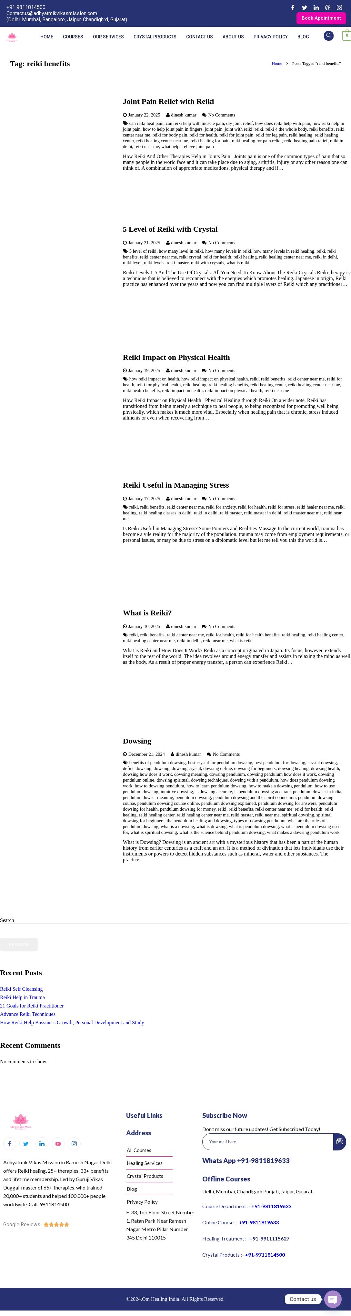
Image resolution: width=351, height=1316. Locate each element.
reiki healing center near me (162, 141)
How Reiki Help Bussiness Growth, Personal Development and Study (72, 1023)
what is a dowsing (177, 827)
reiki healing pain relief (306, 141)
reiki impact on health (182, 391)
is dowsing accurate (213, 792)
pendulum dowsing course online (168, 804)
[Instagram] (339, 7)
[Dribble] (328, 7)
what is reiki (237, 263)
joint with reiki (239, 129)
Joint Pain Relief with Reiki (168, 102)
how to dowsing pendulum (159, 786)
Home (46, 37)
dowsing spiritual (172, 781)
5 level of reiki (142, 251)
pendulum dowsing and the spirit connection (254, 798)
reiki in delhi (325, 257)
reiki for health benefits (258, 635)
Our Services (108, 37)
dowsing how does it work (147, 775)
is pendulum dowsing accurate (262, 792)
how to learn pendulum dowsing (216, 786)
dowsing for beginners (255, 769)
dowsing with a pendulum (254, 781)
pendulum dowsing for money (188, 810)
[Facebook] (293, 7)
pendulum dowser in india (317, 792)
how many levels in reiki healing (284, 251)
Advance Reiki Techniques (27, 1014)
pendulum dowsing (193, 798)
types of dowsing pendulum (260, 821)
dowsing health (325, 769)
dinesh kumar (183, 115)
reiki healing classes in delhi (165, 513)
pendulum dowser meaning (148, 798)
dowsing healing (293, 769)
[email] (268, 1142)
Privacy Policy (271, 37)
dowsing (161, 769)
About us (233, 37)
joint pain (214, 129)
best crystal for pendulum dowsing (220, 763)
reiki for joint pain (236, 135)
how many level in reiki (181, 251)
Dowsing (137, 741)
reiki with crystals (207, 263)
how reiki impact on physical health (214, 379)
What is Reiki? (147, 614)
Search (7, 921)
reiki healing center (268, 385)
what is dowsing (211, 827)
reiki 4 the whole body (286, 129)
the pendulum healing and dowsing (199, 821)
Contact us (199, 37)
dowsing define (217, 769)
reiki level (132, 263)
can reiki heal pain (146, 124)
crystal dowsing (322, 763)
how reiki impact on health (154, 379)
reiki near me (147, 147)
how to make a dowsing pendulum (281, 786)
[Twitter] (304, 7)
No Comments (221, 115)
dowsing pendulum (227, 775)
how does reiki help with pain (282, 124)
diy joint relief (239, 124)
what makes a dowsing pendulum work (303, 833)
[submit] (339, 1142)
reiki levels (154, 263)
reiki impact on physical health (233, 391)
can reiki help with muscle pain (195, 124)
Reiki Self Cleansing (21, 989)
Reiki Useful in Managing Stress (176, 485)
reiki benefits (321, 129)
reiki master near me (303, 513)
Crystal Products (155, 37)
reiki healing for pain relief (257, 141)
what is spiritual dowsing (153, 833)
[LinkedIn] (316, 7)
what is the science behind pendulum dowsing (222, 833)
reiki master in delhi (262, 513)
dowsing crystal (186, 769)
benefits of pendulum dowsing (157, 763)
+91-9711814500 (265, 1255)
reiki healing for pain (209, 141)
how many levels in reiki (228, 251)
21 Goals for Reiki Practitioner (32, 1006)
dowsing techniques (209, 781)
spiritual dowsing (298, 815)
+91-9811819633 (271, 1207)
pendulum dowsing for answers (287, 804)
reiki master (178, 263)
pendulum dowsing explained (228, 804)
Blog (303, 37)
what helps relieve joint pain (187, 147)
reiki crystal (190, 257)
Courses (73, 37)
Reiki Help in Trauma (22, 998)
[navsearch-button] (329, 36)
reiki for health (203, 135)
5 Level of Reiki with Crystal (170, 230)
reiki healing (300, 135)
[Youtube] (58, 1144)
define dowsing (137, 769)
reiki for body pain (170, 135)
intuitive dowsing (177, 792)
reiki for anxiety (221, 507)
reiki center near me (158, 257)
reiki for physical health (158, 385)
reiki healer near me (315, 507)
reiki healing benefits (228, 385)
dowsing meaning (190, 775)
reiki (259, 129)
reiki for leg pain (271, 135)
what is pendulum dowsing (254, 827)
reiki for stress (281, 507)
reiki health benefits (141, 391)
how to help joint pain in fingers (173, 129)
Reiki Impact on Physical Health (176, 358)
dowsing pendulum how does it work (281, 775)
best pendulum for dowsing (280, 763)
